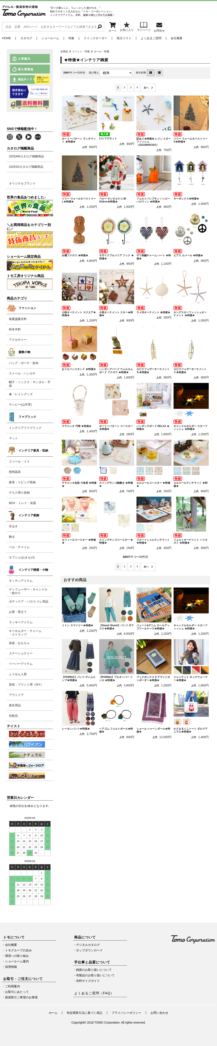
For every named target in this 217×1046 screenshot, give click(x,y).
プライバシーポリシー (126, 1012)
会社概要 (176, 38)
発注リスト (124, 38)
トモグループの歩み (18, 950)
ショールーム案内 (17, 961)
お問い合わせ (159, 1012)
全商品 (64, 51)
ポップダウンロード (89, 950)
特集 (71, 38)
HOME (6, 38)
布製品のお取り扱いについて (95, 975)
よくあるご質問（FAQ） (94, 993)
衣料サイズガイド (88, 980)
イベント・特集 (81, 51)
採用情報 (11, 966)
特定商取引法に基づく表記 (84, 1012)
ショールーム (50, 38)
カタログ (26, 38)
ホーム (53, 1012)
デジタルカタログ (88, 944)
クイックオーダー (95, 38)
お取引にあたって (17, 991)
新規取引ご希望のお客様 (21, 997)
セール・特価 (101, 51)
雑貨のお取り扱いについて (94, 969)
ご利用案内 (12, 986)
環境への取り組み (17, 955)
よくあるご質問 (151, 38)
